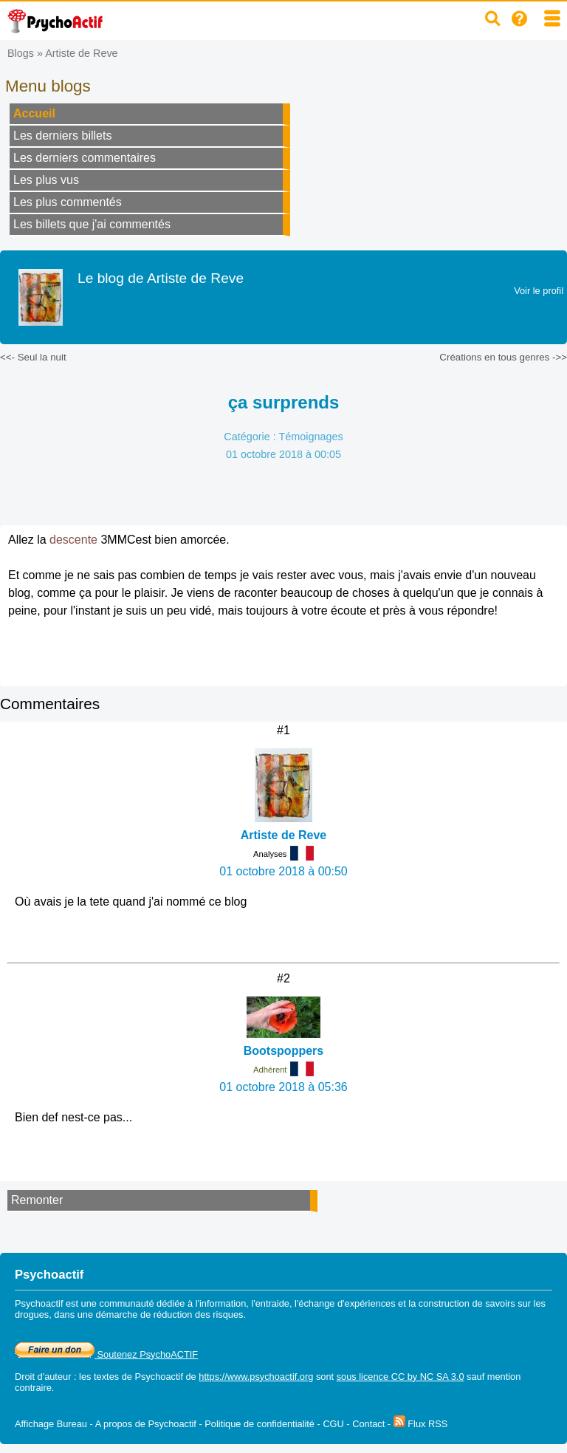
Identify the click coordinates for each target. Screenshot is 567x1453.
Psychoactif (159, 1376)
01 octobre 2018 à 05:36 (283, 1087)
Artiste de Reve (81, 53)
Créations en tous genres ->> (503, 357)
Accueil (34, 113)
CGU (333, 1423)
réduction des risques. (200, 1314)
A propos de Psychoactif (145, 1423)
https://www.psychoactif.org (256, 1376)
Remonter (37, 1200)
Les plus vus (46, 180)
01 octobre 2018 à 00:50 (283, 871)
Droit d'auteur (43, 1376)
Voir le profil (538, 290)
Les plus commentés (67, 202)
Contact (368, 1423)
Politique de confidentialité (260, 1423)
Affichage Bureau (51, 1423)
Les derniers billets (62, 135)
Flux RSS (421, 1423)
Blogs (20, 53)
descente (73, 539)
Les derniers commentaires (84, 157)
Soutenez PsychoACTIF (106, 1354)
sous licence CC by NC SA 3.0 (400, 1376)
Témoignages (310, 436)
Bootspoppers (283, 1051)
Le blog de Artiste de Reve (161, 278)
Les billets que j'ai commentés (92, 224)
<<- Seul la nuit (33, 357)
